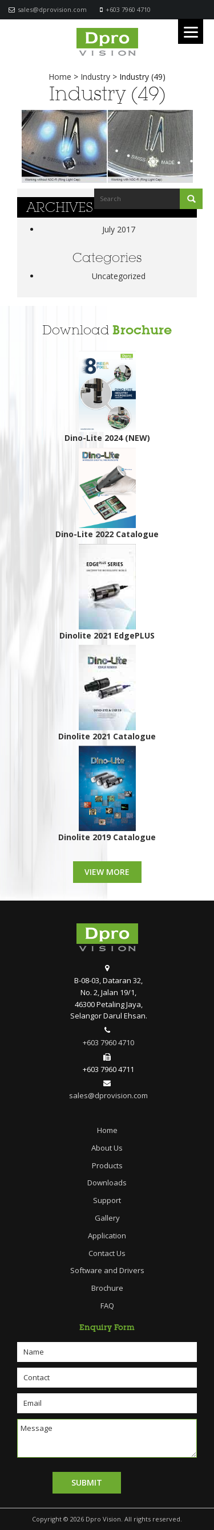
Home (107, 1130)
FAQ (107, 1305)
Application (107, 1235)
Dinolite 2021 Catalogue (107, 736)
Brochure (142, 330)
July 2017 (118, 229)
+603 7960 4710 (128, 9)
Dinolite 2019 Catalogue (107, 837)
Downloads (107, 1182)
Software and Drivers (107, 1270)
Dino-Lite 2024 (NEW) (107, 437)
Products (107, 1165)
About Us (107, 1148)
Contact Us (107, 1253)
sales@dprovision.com (52, 9)
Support (107, 1200)
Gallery (107, 1218)
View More (107, 871)
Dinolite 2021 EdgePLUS (107, 635)
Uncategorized (119, 276)
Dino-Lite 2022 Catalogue (107, 534)
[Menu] (190, 31)
